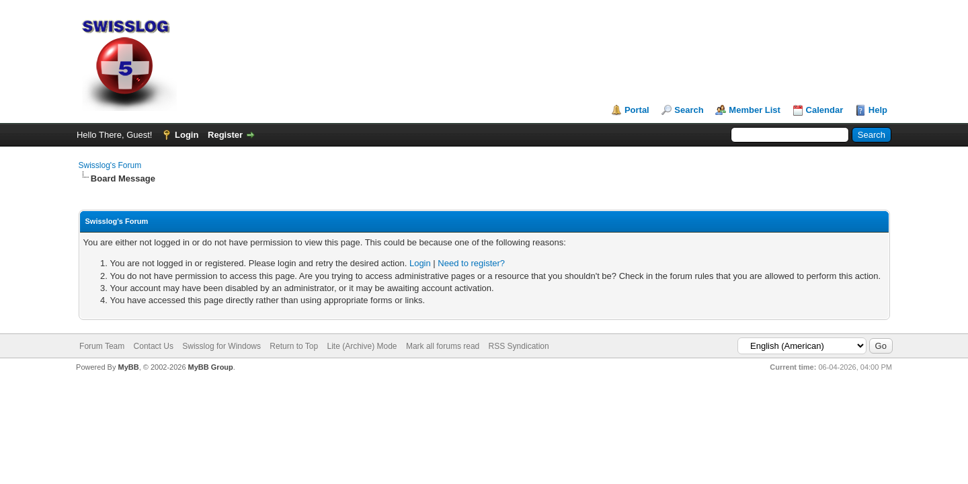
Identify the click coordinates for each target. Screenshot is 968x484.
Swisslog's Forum (110, 165)
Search (688, 110)
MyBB (128, 367)
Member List (754, 110)
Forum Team (101, 346)
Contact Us (153, 346)
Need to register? (471, 263)
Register (225, 135)
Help (878, 110)
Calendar (825, 110)
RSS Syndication (519, 346)
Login (186, 135)
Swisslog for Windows (221, 346)
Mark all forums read (442, 346)
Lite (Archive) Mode (362, 346)
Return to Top (294, 346)
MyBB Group (210, 367)
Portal (636, 110)
